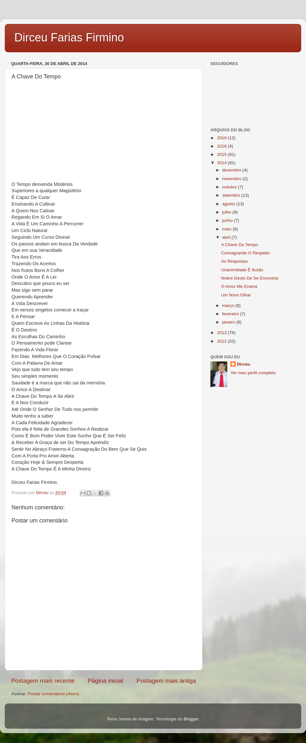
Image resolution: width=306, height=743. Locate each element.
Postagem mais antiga (166, 680)
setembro (231, 195)
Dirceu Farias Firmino (69, 37)
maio (227, 229)
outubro (230, 187)
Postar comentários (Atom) (53, 693)
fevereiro (231, 313)
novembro (232, 178)
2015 (222, 154)
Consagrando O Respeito (245, 253)
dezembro (232, 170)
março (228, 305)
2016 (222, 146)
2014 (222, 162)
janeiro (229, 322)
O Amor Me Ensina (239, 286)
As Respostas (234, 261)
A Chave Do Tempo (239, 244)
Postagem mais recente (42, 680)
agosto (229, 203)
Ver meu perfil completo (253, 372)
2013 (222, 332)
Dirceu (243, 364)
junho (228, 220)
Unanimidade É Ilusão (242, 269)
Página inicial (105, 680)
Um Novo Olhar (236, 295)
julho (227, 212)
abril (226, 237)
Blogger (191, 719)
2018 (222, 137)
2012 (222, 341)
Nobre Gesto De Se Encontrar (250, 278)
